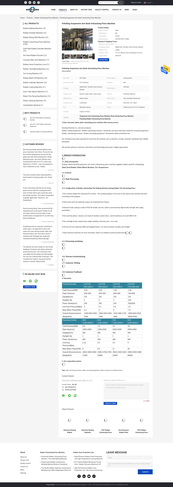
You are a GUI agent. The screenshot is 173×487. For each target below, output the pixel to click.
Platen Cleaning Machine (32, 101)
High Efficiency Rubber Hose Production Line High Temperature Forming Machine (88, 458)
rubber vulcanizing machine (73, 370)
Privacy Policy (50, 484)
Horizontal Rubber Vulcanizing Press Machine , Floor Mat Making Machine (54, 458)
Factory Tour (86, 10)
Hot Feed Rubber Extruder (33, 55)
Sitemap (23, 473)
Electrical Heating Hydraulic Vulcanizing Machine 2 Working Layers (88, 431)
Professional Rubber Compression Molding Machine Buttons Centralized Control (54, 463)
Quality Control (102, 10)
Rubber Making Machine (32, 28)
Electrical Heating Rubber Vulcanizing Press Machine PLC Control (69, 431)
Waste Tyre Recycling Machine (35, 96)
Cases (134, 10)
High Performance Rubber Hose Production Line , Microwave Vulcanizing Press (88, 469)
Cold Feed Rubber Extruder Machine (37, 49)
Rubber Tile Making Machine (34, 69)
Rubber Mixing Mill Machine (34, 37)
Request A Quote (136, 2)
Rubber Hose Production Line (34, 64)
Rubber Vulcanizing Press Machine (46, 18)
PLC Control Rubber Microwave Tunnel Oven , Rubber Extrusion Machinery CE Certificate (87, 463)
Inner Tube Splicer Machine (33, 92)
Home (53, 10)
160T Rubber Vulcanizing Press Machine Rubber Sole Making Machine (105, 431)
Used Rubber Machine (31, 105)
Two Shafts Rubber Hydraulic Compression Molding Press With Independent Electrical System (56, 469)
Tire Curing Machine (31, 73)
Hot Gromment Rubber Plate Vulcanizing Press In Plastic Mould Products (123, 431)
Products (63, 10)
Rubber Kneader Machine (33, 33)
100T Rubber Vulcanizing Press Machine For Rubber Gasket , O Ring (141, 431)
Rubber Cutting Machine (32, 87)
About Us (74, 10)
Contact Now (103, 60)
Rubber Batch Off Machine (33, 78)
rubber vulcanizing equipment (90, 370)
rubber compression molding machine (111, 370)
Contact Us (116, 10)
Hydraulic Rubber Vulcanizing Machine (41, 132)
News (127, 10)
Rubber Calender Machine (33, 83)
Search (121, 2)
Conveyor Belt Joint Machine (34, 60)
